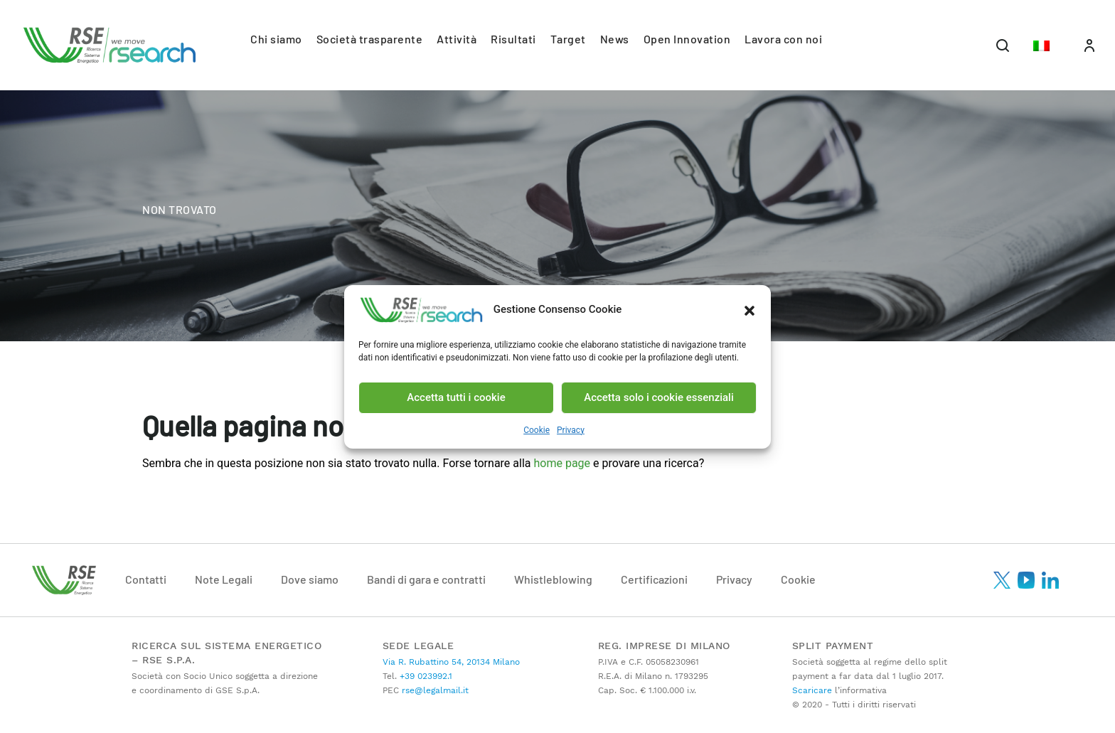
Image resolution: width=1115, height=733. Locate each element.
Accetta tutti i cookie (456, 397)
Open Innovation (687, 39)
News (614, 39)
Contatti (145, 579)
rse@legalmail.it (434, 690)
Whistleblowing (553, 579)
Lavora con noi (783, 39)
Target (568, 39)
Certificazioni (654, 579)
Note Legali (223, 579)
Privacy (571, 430)
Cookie (536, 430)
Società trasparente (369, 39)
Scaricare (812, 690)
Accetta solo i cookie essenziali (659, 397)
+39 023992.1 (424, 676)
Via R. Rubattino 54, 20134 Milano (451, 662)
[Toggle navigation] (1003, 45)
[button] (749, 310)
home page (563, 463)
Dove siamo (309, 579)
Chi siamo (276, 39)
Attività (456, 39)
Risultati (513, 39)
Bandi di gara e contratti (426, 579)
